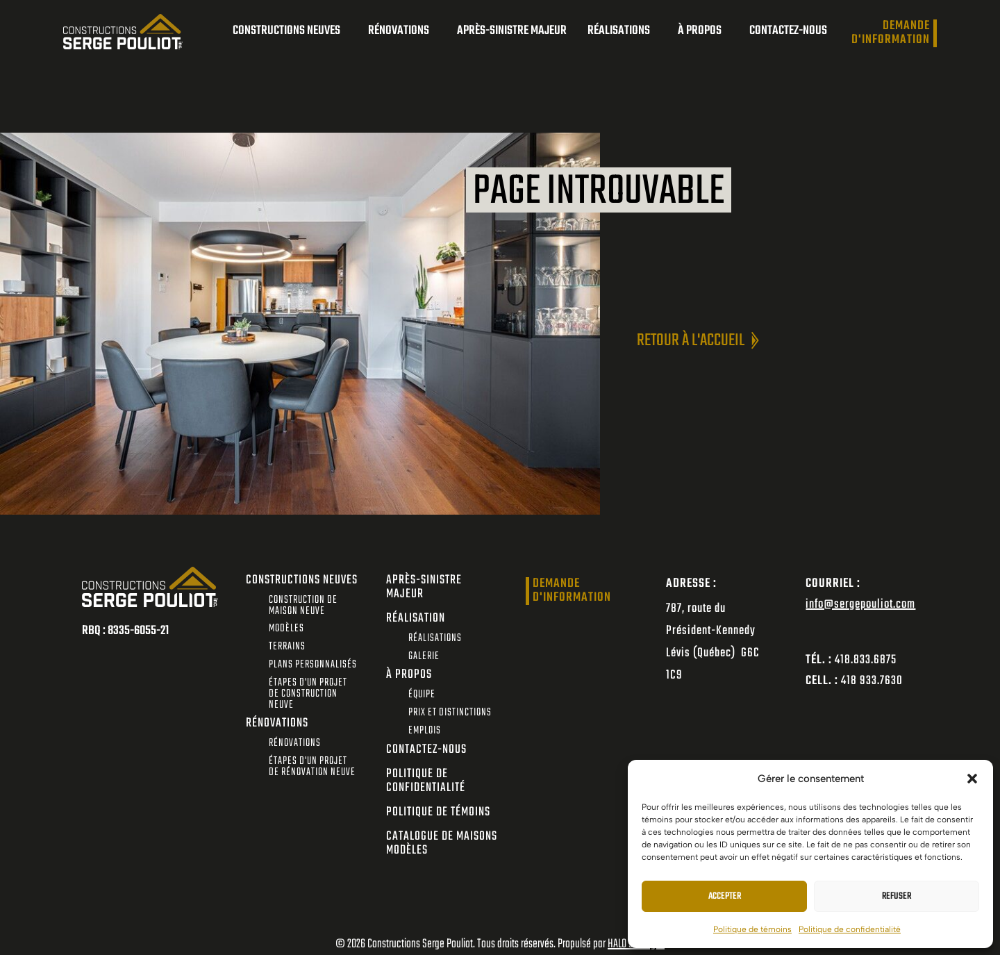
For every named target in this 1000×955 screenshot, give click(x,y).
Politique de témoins (752, 929)
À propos (703, 31)
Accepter (724, 896)
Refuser (896, 896)
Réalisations (622, 31)
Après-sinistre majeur (512, 31)
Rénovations (402, 31)
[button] (972, 779)
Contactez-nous (788, 31)
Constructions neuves (290, 31)
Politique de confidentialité (850, 929)
